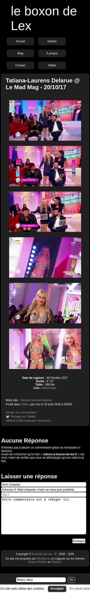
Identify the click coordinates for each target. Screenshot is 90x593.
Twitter (52, 65)
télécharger (49, 388)
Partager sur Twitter (23, 416)
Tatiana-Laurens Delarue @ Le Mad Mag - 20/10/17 (43, 83)
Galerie (52, 41)
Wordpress (43, 566)
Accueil (20, 41)
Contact (20, 65)
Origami (56, 569)
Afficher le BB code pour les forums (28, 420)
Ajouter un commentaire (21, 412)
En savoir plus (80, 588)
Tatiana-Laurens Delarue (36, 400)
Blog (20, 53)
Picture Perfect (37, 569)
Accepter (57, 588)
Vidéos (25, 404)
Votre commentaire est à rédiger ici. (43, 519)
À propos (52, 53)
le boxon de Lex (42, 561)
